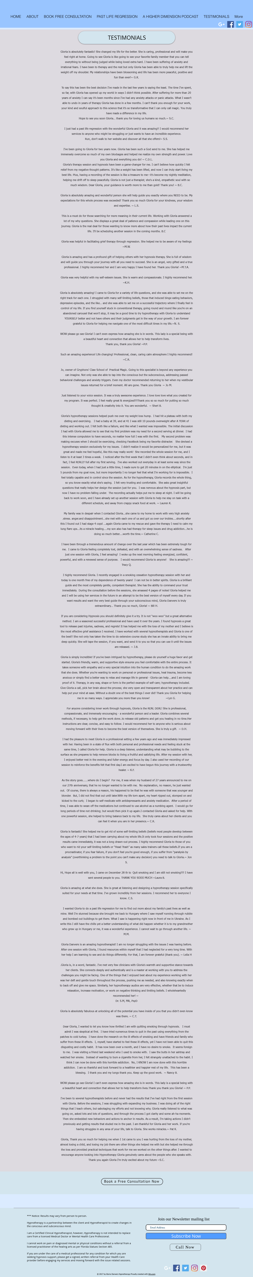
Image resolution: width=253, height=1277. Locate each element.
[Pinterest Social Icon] (203, 1268)
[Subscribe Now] (186, 1236)
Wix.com (151, 1274)
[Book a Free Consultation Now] (132, 1181)
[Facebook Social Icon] (230, 24)
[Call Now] (185, 1247)
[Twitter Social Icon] (239, 24)
